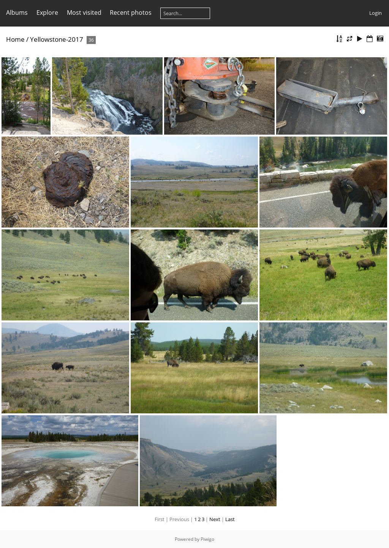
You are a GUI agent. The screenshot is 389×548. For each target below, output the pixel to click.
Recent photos (131, 12)
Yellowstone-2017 (56, 39)
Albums (17, 12)
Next (214, 519)
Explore (47, 12)
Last (230, 519)
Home (15, 39)
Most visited (84, 12)
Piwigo (207, 539)
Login (375, 12)
